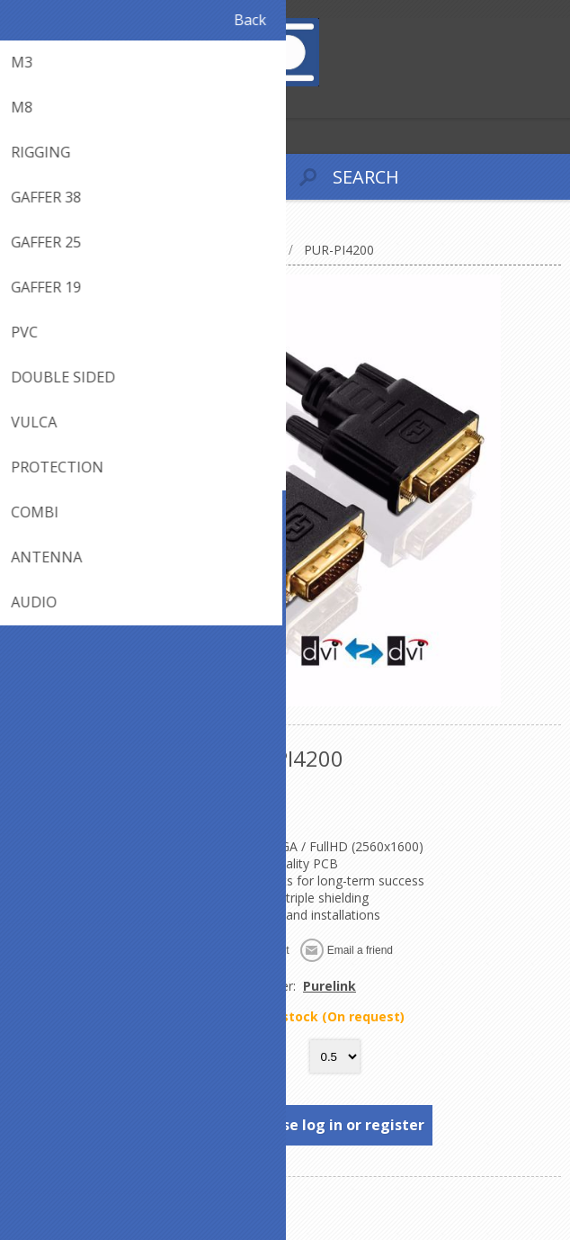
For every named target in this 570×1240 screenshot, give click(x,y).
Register (17, 102)
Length (256, 1057)
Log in (52, 102)
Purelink (329, 985)
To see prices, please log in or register (286, 1125)
